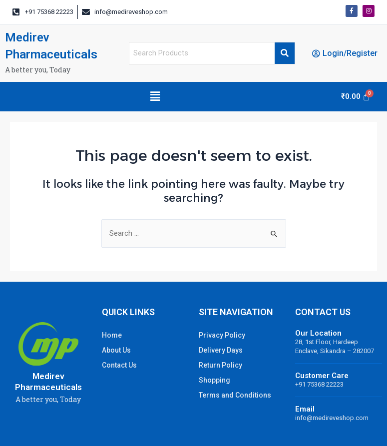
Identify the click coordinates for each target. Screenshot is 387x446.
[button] (154, 96)
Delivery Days (221, 350)
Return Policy (220, 365)
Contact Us (119, 365)
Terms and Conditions (235, 395)
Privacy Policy (222, 335)
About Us (116, 350)
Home (112, 335)
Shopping (214, 380)
